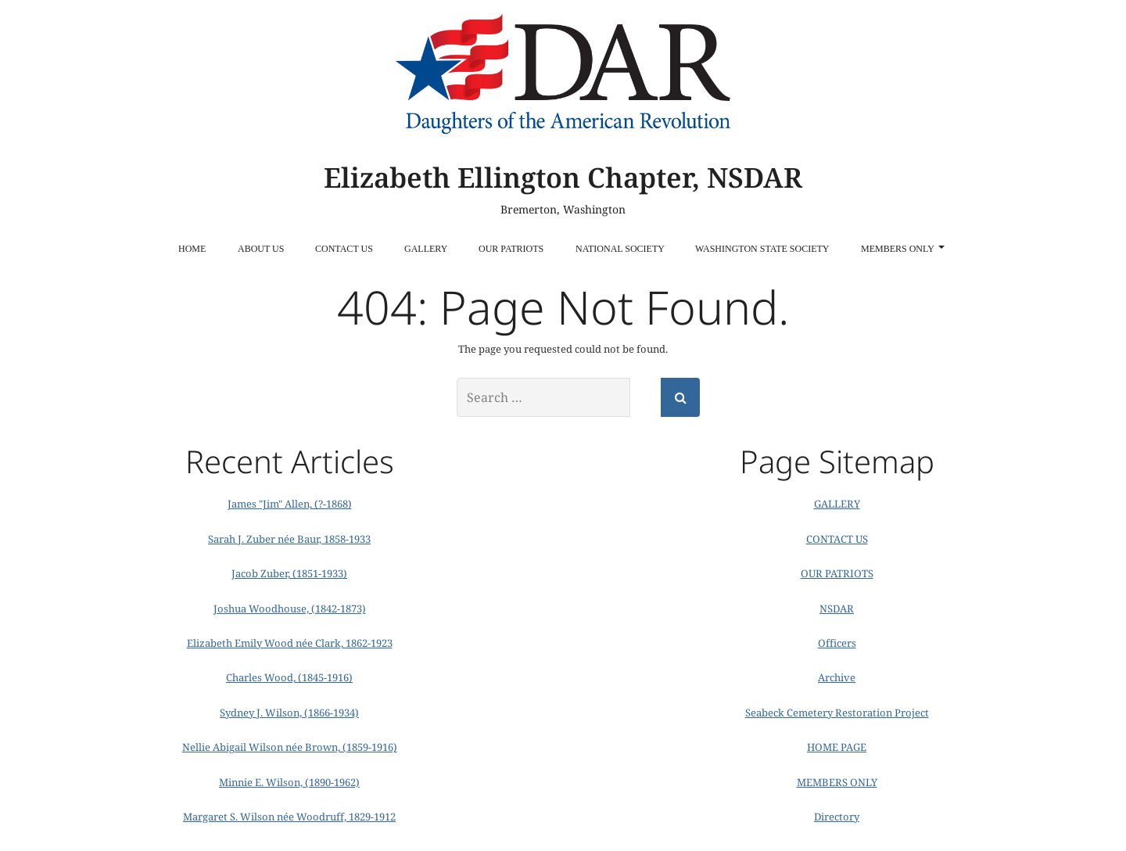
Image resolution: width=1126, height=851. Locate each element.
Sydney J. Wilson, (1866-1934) (289, 713)
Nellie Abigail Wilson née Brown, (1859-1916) (289, 747)
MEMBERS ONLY (903, 248)
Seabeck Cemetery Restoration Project (837, 713)
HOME (192, 248)
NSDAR (836, 608)
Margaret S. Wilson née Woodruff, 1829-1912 (289, 817)
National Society (620, 248)
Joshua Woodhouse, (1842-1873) (289, 608)
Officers (837, 643)
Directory (836, 817)
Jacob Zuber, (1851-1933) (289, 573)
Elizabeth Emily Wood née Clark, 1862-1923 (290, 643)
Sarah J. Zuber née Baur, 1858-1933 (289, 539)
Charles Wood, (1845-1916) (289, 677)
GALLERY (425, 248)
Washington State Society (762, 248)
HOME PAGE (836, 747)
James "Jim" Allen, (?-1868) (290, 504)
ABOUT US (261, 248)
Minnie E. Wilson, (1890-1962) (289, 782)
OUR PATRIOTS (511, 248)
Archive (836, 677)
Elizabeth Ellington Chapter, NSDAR (563, 177)
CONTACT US (344, 248)
